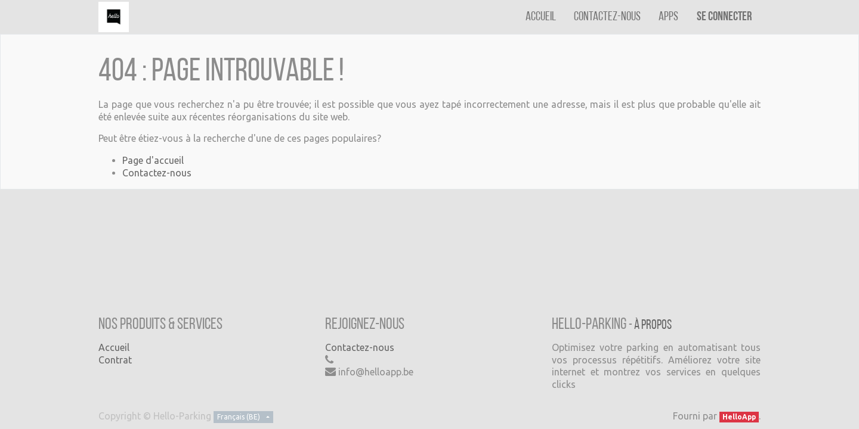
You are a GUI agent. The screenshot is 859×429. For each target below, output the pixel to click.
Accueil (113, 347)
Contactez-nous (156, 172)
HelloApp (739, 417)
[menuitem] (541, 17)
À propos (653, 325)
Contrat (115, 360)
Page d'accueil (153, 160)
